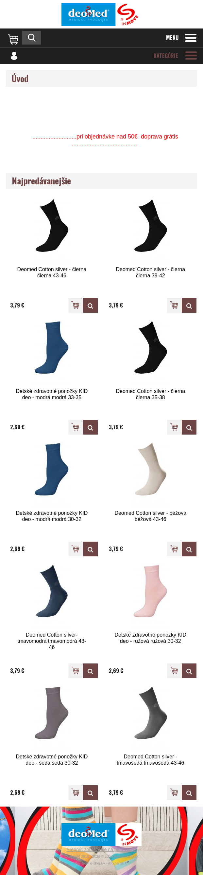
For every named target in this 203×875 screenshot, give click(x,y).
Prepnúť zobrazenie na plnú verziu (102, 849)
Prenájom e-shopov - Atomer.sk (101, 863)
